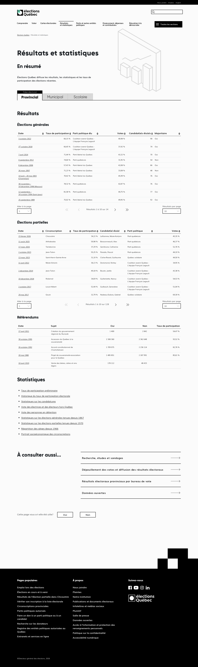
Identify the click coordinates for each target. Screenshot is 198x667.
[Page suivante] (115, 209)
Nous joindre (161, 3)
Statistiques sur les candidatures (38, 401)
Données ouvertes (94, 493)
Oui (65, 514)
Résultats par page (172, 206)
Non (88, 514)
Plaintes (77, 592)
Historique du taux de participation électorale (45, 395)
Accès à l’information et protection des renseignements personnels (94, 626)
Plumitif (77, 610)
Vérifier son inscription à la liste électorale (40, 601)
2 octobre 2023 (24, 252)
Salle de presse (81, 615)
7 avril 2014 (23, 154)
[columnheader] (30, 133)
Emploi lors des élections (30, 587)
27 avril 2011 (23, 331)
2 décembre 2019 (25, 270)
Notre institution (82, 596)
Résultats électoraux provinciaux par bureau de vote (116, 481)
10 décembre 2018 (26, 278)
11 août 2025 (24, 241)
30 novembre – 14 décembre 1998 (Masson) (30, 185)
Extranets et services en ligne (33, 636)
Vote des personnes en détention (38, 412)
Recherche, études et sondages (102, 458)
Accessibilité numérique (85, 637)
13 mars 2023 (24, 257)
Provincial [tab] (29, 97)
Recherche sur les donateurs (32, 623)
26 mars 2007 (24, 170)
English (178, 3)
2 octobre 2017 (24, 286)
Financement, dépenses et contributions (113, 24)
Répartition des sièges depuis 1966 (39, 428)
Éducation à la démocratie (135, 24)
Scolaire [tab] (80, 97)
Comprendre (22, 23)
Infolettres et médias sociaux (88, 606)
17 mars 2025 (24, 246)
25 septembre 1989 (26, 199)
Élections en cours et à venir (32, 592)
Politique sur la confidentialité (89, 632)
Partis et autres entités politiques (86, 24)
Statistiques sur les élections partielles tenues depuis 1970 (52, 423)
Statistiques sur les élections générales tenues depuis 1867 (52, 417)
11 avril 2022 (23, 262)
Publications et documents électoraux (93, 601)
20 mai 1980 (23, 355)
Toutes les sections (169, 24)
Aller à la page (24, 206)
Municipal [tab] (55, 97)
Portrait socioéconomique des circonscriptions (45, 434)
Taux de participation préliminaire (39, 390)
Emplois (171, 3)
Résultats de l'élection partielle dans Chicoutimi (43, 596)
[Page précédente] (79, 209)
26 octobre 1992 (25, 347)
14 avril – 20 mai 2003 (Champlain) (27, 177)
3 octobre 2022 (24, 138)
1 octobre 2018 (25, 146)
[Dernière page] (127, 209)
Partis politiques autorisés (31, 610)
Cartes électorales (48, 23)
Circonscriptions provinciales (32, 606)
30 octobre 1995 (25, 339)
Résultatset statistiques (66, 24)
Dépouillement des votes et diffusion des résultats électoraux (122, 469)
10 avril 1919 (23, 363)
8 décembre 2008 (25, 165)
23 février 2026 (24, 236)
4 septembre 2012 (26, 160)
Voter (34, 23)
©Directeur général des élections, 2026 (33, 658)
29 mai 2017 (23, 294)
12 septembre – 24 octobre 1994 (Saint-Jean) (30, 193)
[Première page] (67, 209)
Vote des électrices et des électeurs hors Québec (47, 406)
